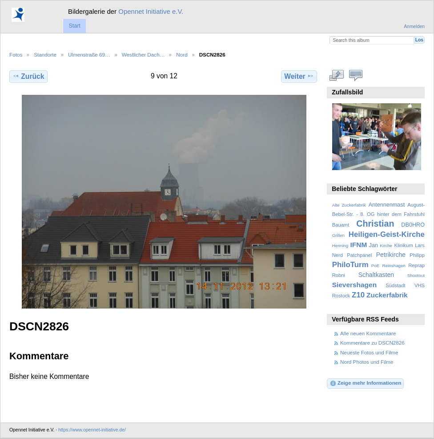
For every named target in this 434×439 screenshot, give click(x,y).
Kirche (386, 245)
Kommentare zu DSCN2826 (372, 343)
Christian (375, 223)
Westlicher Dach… (143, 54)
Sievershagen (354, 285)
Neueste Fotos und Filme (369, 352)
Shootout (416, 275)
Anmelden (414, 26)
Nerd (337, 255)
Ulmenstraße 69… (89, 54)
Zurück (28, 76)
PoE (375, 265)
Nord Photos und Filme (367, 362)
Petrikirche (391, 254)
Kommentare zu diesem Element (356, 75)
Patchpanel (359, 255)
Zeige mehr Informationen (366, 383)
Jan (373, 245)
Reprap (416, 265)
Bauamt (341, 225)
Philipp (417, 255)
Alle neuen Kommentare (368, 333)
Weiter (299, 76)
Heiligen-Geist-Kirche (387, 234)
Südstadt (395, 285)
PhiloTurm (350, 264)
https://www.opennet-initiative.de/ (92, 429)
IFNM (358, 244)
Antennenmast (387, 205)
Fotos (15, 54)
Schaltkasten (376, 274)
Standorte (45, 54)
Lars (420, 245)
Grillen (338, 235)
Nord (181, 54)
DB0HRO (413, 225)
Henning (340, 245)
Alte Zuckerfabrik (349, 205)
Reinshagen (394, 265)
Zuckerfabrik (387, 295)
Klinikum (403, 245)
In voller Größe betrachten (336, 75)
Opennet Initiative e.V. (150, 11)
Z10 (358, 295)
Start (74, 26)
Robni (338, 275)
